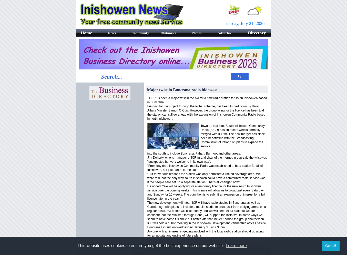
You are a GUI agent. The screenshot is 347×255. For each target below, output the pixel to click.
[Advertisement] (110, 129)
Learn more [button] (236, 245)
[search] (177, 76)
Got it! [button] (330, 246)
